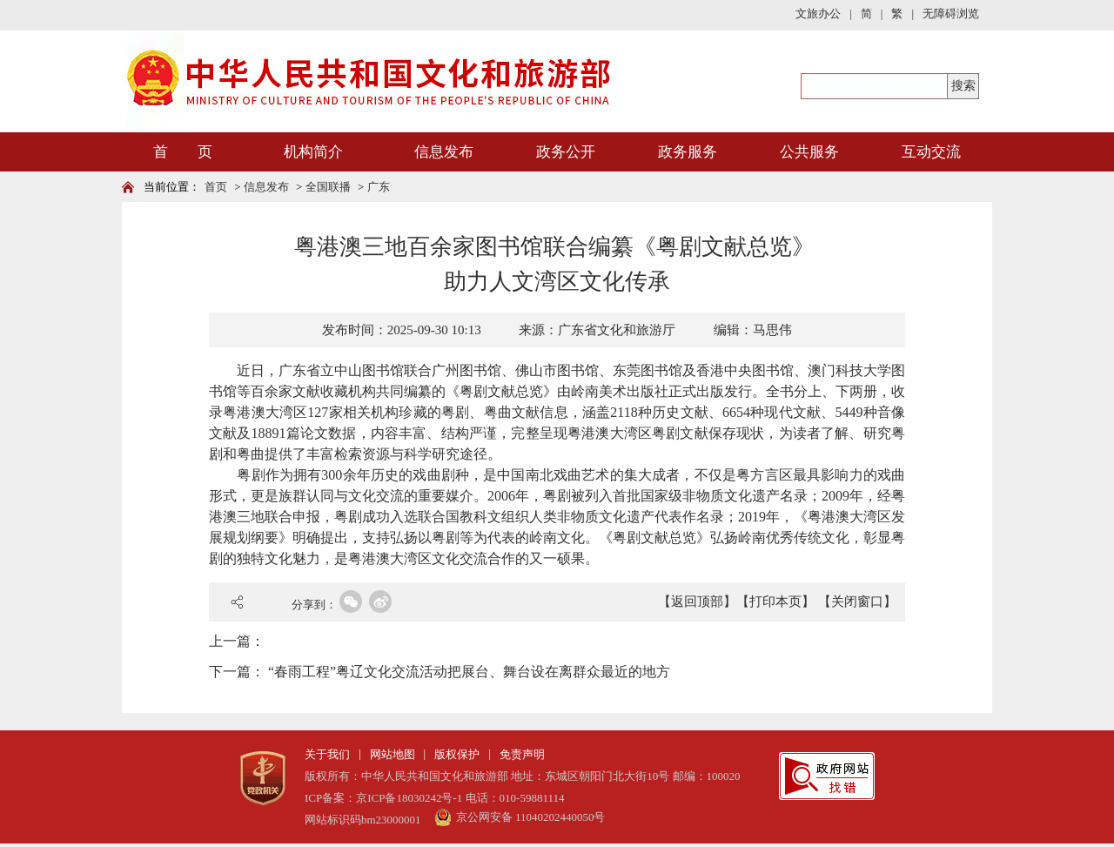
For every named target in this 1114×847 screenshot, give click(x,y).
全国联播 (328, 186)
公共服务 (809, 152)
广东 (378, 186)
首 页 (182, 152)
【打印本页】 (775, 601)
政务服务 (687, 152)
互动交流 (931, 152)
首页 (216, 186)
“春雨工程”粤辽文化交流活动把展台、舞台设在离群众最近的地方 (469, 671)
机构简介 (313, 152)
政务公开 (565, 152)
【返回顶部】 (697, 601)
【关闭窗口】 (857, 601)
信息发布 (443, 152)
